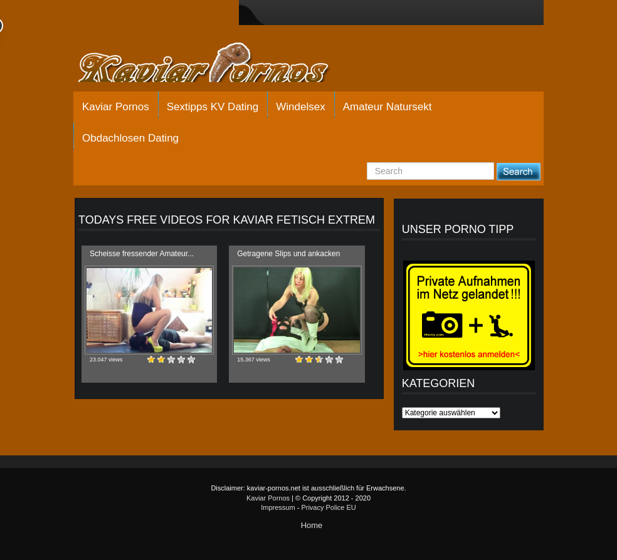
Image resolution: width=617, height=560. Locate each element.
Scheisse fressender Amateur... (142, 253)
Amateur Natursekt (387, 107)
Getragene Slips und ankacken (288, 253)
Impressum (278, 507)
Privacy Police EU (328, 507)
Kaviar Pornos (115, 107)
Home (312, 525)
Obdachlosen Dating (130, 138)
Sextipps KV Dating (212, 107)
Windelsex (300, 107)
